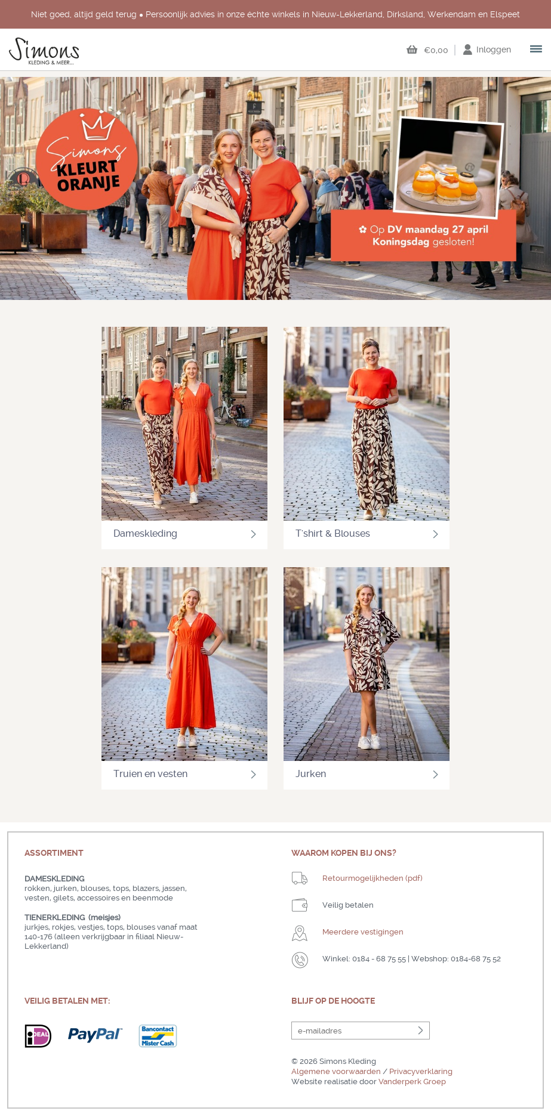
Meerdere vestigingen (363, 931)
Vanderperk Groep (412, 1081)
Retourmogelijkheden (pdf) (372, 878)
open (536, 50)
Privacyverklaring (421, 1071)
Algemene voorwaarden (336, 1071)
